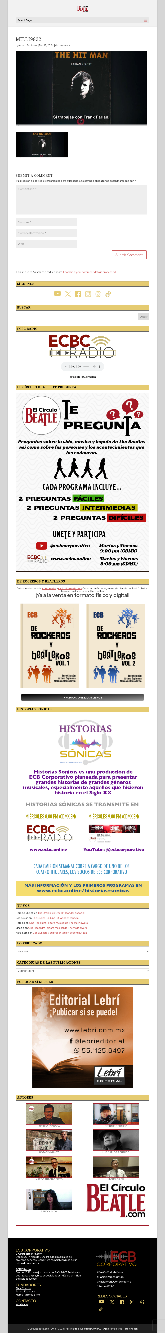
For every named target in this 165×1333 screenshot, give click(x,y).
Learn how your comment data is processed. (89, 272)
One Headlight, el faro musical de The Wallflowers (58, 923)
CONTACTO (98, 1328)
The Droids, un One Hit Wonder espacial (61, 913)
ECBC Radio (23, 1269)
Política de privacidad (77, 1328)
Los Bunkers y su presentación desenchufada (60, 933)
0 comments (62, 45)
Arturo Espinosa (28, 45)
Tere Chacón (23, 1288)
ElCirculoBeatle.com (29, 1253)
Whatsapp (22, 1304)
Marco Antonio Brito (28, 1294)
